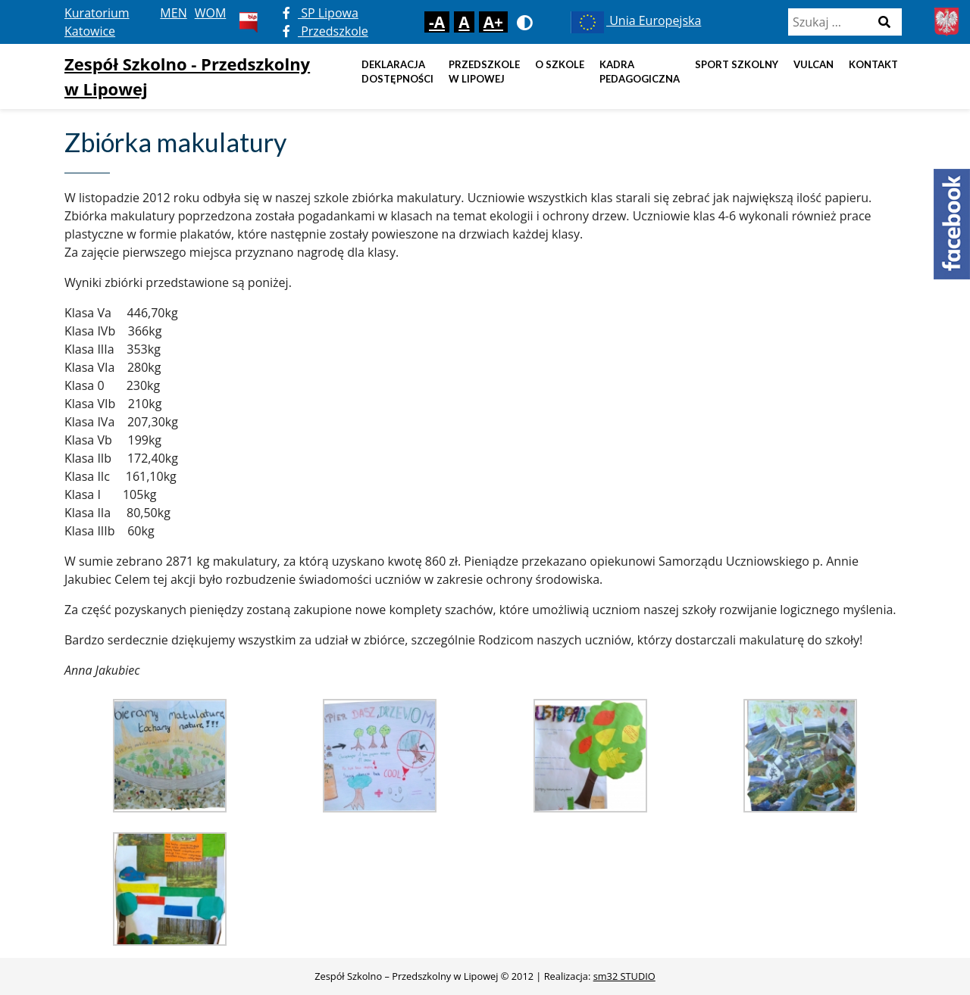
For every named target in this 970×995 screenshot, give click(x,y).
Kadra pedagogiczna (639, 72)
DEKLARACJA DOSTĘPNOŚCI (397, 72)
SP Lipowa (320, 13)
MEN (173, 13)
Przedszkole (325, 31)
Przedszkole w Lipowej (484, 72)
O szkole (559, 64)
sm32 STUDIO (624, 976)
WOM (211, 13)
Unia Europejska (634, 20)
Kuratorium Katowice (97, 22)
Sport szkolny (736, 64)
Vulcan (813, 64)
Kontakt (873, 64)
